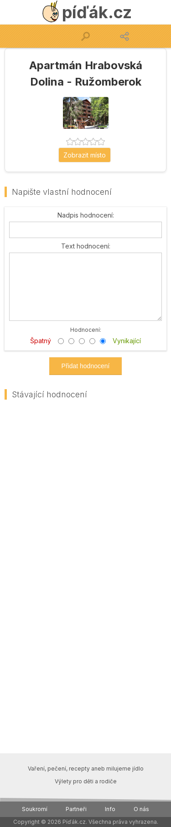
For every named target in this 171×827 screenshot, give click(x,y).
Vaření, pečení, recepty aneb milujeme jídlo (86, 768)
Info (110, 809)
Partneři (76, 809)
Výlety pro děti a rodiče (86, 781)
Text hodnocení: (85, 246)
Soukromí (34, 809)
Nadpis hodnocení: (85, 215)
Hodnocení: (85, 329)
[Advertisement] (85, 495)
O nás (141, 809)
